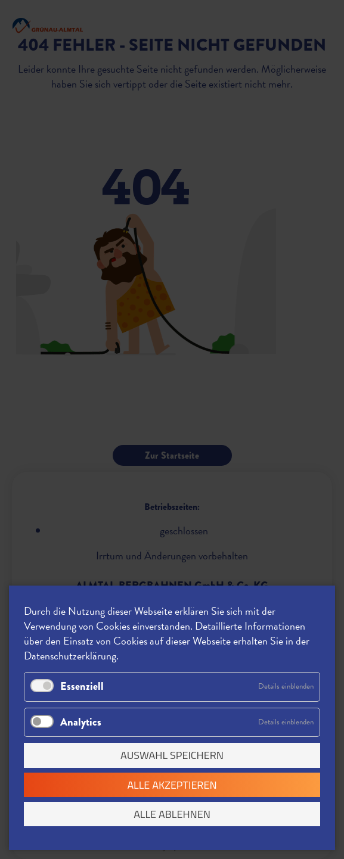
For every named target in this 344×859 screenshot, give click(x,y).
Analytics (80, 722)
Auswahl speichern (172, 755)
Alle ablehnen (172, 814)
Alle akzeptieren (171, 785)
